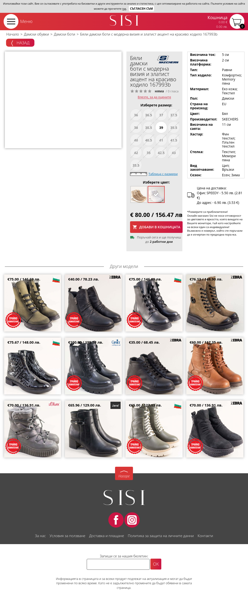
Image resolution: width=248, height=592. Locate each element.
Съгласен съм (141, 9)
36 (136, 115)
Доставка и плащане (106, 535)
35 (148, 152)
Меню (26, 21)
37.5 (173, 115)
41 (161, 140)
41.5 (173, 140)
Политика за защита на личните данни (161, 535)
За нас (40, 535)
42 (136, 152)
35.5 (135, 165)
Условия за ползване (67, 535)
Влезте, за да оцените (154, 97)
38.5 (148, 127)
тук (124, 8)
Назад (20, 43)
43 (174, 152)
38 (136, 127)
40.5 (148, 140)
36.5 (148, 115)
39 (161, 127)
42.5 (161, 152)
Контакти (205, 535)
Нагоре (124, 476)
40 (136, 140)
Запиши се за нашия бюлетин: (124, 556)
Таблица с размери (163, 174)
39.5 (173, 127)
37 (161, 115)
